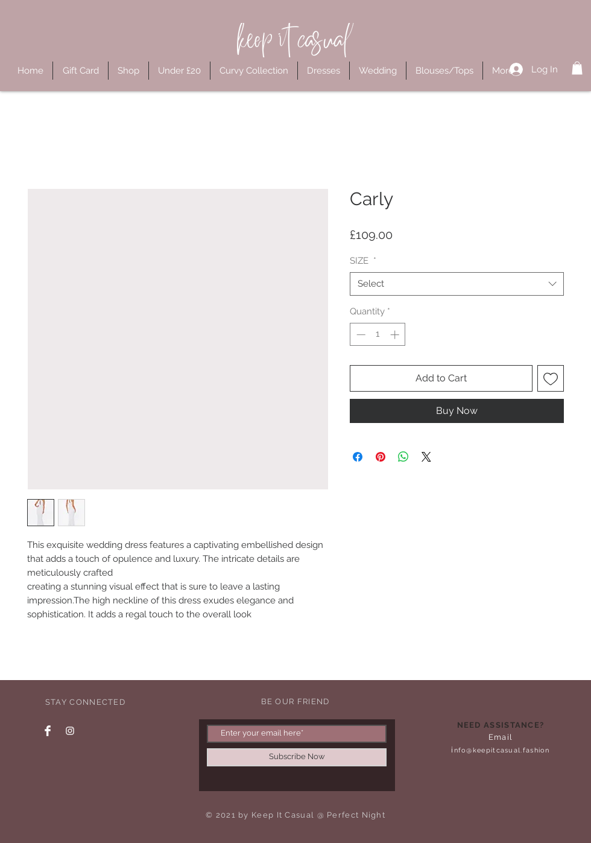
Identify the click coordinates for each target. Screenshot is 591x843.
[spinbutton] (378, 334)
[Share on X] (426, 457)
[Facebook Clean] (47, 730)
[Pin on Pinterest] (380, 457)
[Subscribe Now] (297, 757)
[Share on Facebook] (357, 457)
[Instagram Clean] (70, 730)
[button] (577, 68)
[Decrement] (360, 334)
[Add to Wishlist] (550, 378)
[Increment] (396, 334)
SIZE (363, 260)
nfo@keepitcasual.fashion (502, 750)
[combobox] (457, 284)
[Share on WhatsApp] (403, 457)
